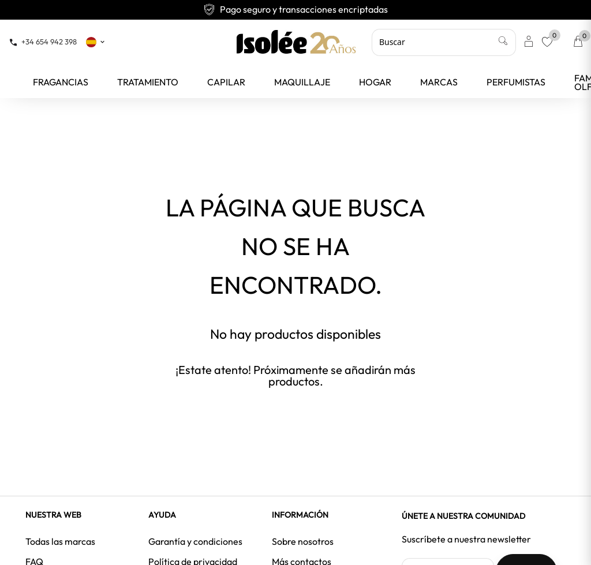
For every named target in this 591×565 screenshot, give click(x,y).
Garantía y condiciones (195, 541)
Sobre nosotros (303, 541)
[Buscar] (444, 42)
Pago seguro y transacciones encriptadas (295, 9)
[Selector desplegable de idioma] (95, 41)
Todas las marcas (60, 541)
